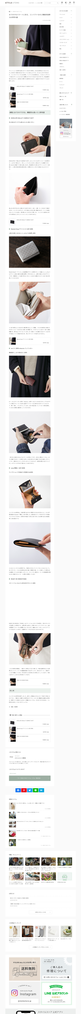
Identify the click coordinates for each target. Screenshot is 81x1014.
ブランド (61, 87)
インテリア (61, 20)
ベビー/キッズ (62, 45)
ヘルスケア (61, 36)
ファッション (62, 14)
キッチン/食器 (62, 30)
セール (60, 81)
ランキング (61, 84)
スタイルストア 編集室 (20, 758)
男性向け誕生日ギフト (64, 60)
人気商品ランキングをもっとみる (40, 947)
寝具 (60, 23)
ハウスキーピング (63, 42)
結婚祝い (61, 63)
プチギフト (61, 66)
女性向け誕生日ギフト (64, 57)
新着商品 (61, 78)
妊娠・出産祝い (62, 69)
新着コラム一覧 (62, 96)
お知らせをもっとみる (40, 912)
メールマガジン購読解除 (64, 114)
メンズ (60, 17)
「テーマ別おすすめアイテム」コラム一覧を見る (30, 781)
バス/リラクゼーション (64, 39)
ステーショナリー (63, 33)
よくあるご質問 (39, 2)
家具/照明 (61, 26)
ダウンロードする (49, 989)
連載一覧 (61, 99)
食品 (60, 48)
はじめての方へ (31, 2)
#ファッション (12, 772)
